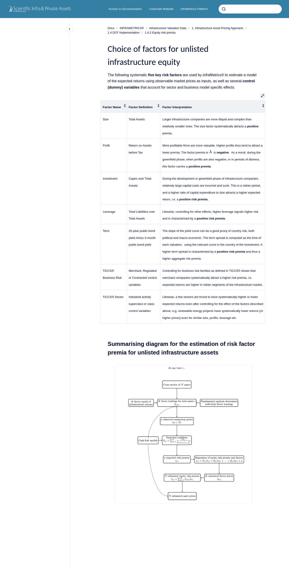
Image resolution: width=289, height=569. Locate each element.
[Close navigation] (69, 29)
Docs (111, 28)
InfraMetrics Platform (194, 9)
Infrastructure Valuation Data (167, 28)
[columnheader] (114, 106)
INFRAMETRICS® (132, 28)
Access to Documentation (125, 9)
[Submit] (223, 9)
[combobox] (250, 9)
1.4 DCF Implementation (124, 32)
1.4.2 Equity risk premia (160, 32)
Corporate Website (161, 9)
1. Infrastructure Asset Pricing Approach (217, 28)
